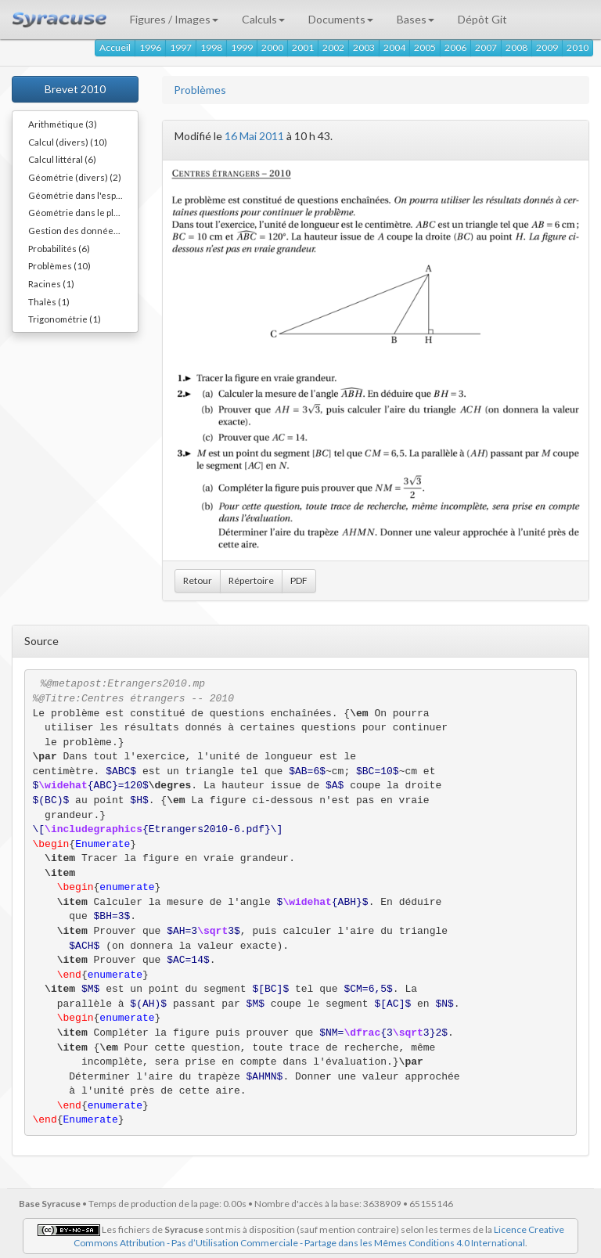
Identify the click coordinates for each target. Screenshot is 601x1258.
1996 (150, 47)
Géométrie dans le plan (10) (83, 212)
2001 (303, 47)
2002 (333, 47)
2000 (272, 47)
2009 (547, 47)
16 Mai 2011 (254, 135)
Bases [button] (415, 19)
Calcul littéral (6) (62, 158)
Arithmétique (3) (62, 123)
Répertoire (251, 580)
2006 (455, 47)
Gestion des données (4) (79, 230)
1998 (211, 47)
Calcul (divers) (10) (67, 141)
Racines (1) (51, 283)
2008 (516, 47)
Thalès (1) (49, 301)
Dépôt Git (482, 19)
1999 (242, 47)
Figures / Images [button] (174, 19)
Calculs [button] (263, 19)
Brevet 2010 (75, 89)
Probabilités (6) (59, 248)
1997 (181, 47)
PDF (299, 580)
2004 (394, 47)
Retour (197, 580)
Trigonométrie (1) (64, 318)
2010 (577, 47)
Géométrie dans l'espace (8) (83, 194)
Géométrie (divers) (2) (74, 176)
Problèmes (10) (59, 265)
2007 (486, 47)
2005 (425, 47)
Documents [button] (340, 19)
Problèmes (200, 89)
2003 (364, 47)
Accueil (115, 47)
